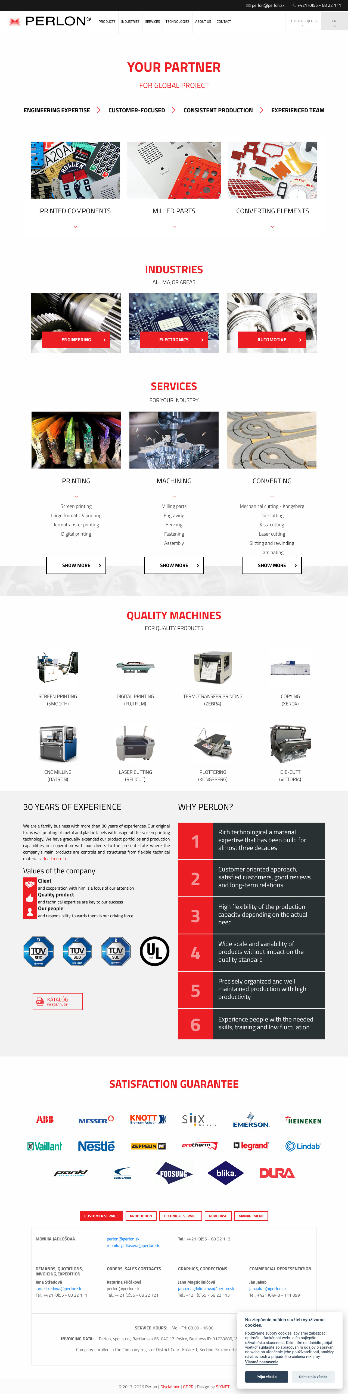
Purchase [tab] (218, 1216)
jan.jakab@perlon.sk (268, 1288)
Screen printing (76, 506)
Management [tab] (251, 1216)
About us (203, 21)
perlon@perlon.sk (265, 5)
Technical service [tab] (181, 1216)
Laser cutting (272, 534)
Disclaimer (170, 1386)
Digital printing (76, 534)
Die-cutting (272, 515)
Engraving (174, 515)
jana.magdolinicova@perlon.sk (206, 1288)
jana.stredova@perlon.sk (58, 1288)
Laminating (272, 552)
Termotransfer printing (76, 524)
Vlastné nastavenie (261, 1362)
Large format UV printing (76, 515)
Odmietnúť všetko (313, 1377)
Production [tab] (141, 1216)
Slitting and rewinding (272, 543)
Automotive (279, 339)
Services (152, 21)
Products (107, 21)
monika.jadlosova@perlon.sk (133, 1245)
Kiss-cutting (272, 524)
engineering (83, 339)
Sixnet (222, 1386)
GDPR (188, 1386)
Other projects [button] (303, 23)
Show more (81, 565)
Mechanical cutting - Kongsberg (272, 506)
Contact (224, 21)
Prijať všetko (267, 1377)
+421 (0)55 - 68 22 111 (317, 5)
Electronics (181, 339)
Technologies (177, 21)
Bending (174, 524)
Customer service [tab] (101, 1216)
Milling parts (174, 506)
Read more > (54, 858)
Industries (130, 21)
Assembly (174, 543)
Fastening (174, 534)
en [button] (334, 23)
